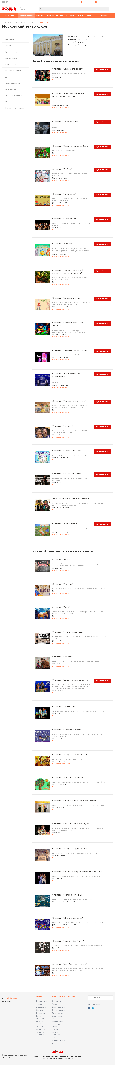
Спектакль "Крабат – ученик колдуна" (70, 824)
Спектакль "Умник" (61, 559)
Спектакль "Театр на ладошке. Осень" (70, 754)
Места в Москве (58, 996)
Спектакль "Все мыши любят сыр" (69, 401)
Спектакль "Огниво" (62, 657)
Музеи (54, 1038)
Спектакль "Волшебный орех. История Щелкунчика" (77, 872)
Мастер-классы (41, 1029)
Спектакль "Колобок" (62, 244)
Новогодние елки (42, 1001)
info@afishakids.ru (103, 2)
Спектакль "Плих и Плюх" (64, 707)
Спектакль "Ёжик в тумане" (65, 121)
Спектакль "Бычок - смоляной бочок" (70, 680)
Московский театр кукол (61, 80)
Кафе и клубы (57, 1029)
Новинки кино (41, 1013)
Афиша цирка (41, 1007)
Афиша (39, 996)
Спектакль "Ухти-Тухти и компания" (69, 964)
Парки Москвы (57, 1013)
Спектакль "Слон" (61, 607)
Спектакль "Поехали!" (62, 426)
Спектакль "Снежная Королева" (67, 474)
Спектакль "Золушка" (62, 584)
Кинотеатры (56, 1001)
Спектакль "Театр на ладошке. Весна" (70, 146)
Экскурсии (40, 1026)
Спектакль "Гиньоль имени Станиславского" (74, 801)
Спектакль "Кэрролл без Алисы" (68, 941)
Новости (71, 996)
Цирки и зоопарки (58, 1007)
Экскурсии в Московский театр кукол (70, 499)
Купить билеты (102, 69)
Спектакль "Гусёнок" (62, 169)
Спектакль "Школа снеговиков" (67, 918)
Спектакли (39, 1004)
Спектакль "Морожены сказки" (67, 730)
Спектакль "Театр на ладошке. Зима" (70, 849)
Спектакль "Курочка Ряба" (65, 523)
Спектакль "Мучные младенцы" (67, 632)
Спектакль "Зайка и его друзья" (67, 69)
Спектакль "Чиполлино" (64, 194)
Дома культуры (57, 1021)
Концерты (39, 1010)
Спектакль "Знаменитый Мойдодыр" (70, 350)
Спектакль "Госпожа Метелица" (67, 895)
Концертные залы (58, 1010)
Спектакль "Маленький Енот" (66, 451)
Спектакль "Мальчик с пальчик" (67, 777)
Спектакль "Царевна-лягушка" (67, 298)
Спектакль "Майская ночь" (65, 219)
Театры (54, 1004)
